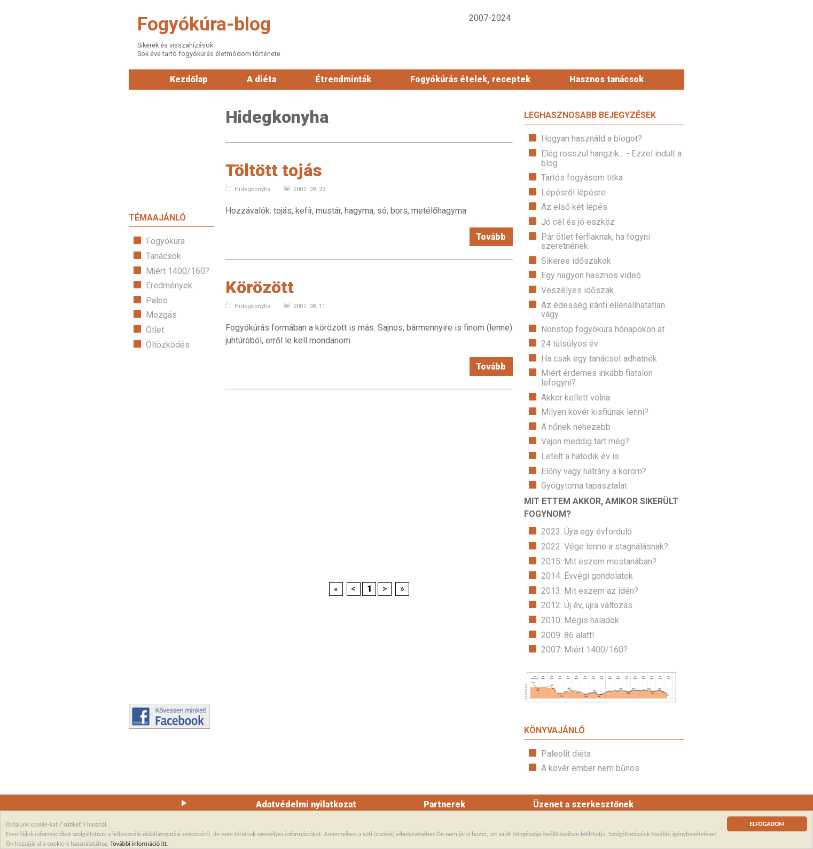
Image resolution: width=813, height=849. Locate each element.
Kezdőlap (189, 79)
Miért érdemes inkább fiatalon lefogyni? (597, 378)
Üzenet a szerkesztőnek (583, 804)
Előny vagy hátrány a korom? (593, 471)
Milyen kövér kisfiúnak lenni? (594, 412)
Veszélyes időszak (577, 290)
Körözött (259, 287)
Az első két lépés (574, 207)
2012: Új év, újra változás (586, 605)
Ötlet (155, 330)
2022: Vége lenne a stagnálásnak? (604, 546)
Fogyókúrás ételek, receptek (470, 79)
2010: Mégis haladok (580, 620)
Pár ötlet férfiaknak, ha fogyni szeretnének (595, 241)
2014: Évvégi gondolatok (587, 576)
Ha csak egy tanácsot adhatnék (599, 358)
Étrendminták (343, 79)
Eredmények (169, 285)
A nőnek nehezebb (576, 427)
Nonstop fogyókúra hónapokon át (603, 329)
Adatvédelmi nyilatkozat (306, 804)
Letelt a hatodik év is (580, 456)
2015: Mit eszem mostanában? (598, 561)
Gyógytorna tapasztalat (584, 486)
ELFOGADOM (767, 825)
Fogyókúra (165, 241)
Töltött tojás (273, 170)
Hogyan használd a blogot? (591, 138)
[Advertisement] (171, 526)
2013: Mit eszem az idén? (589, 591)
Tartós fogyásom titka (582, 177)
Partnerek (444, 804)
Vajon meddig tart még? (585, 441)
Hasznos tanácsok (606, 79)
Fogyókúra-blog (204, 24)
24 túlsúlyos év (569, 344)
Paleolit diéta (566, 754)
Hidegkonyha (248, 189)
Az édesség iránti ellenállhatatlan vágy (603, 310)
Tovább (491, 237)
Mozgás (161, 315)
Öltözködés (168, 345)
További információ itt (139, 844)
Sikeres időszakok (576, 261)
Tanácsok (163, 256)
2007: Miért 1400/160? (584, 649)
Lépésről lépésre (573, 192)
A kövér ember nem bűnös (590, 768)
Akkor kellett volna (575, 397)
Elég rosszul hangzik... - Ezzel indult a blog (611, 158)
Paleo (157, 300)
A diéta (261, 79)
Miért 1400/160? (177, 271)
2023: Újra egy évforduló (586, 531)
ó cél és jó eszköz (580, 222)
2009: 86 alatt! (568, 635)
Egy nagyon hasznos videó (591, 275)
